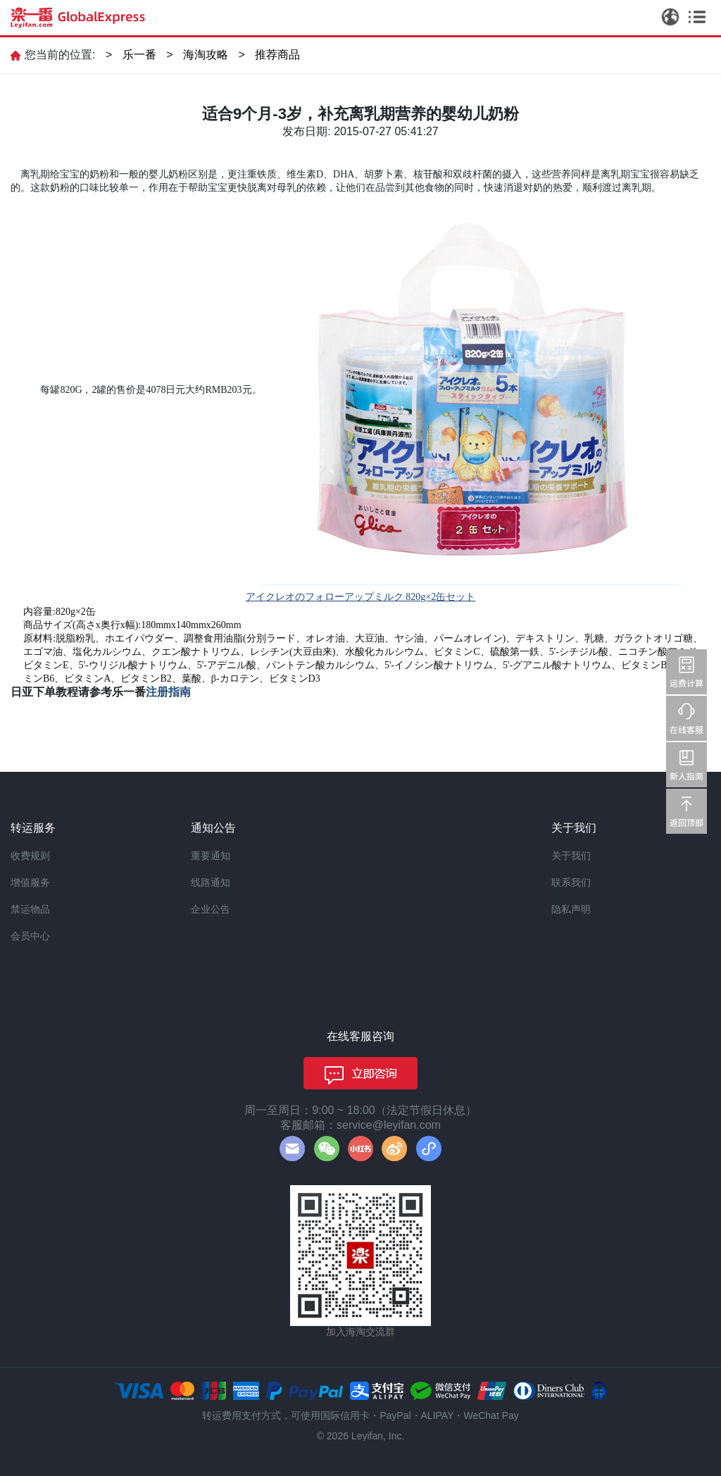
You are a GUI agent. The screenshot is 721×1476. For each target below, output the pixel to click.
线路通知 (210, 882)
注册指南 (168, 692)
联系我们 (571, 882)
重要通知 (210, 855)
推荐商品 (277, 55)
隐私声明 (571, 909)
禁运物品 (30, 909)
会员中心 (30, 936)
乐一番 (139, 55)
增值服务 (30, 882)
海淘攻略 (205, 55)
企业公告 (210, 909)
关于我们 (571, 855)
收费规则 (30, 855)
